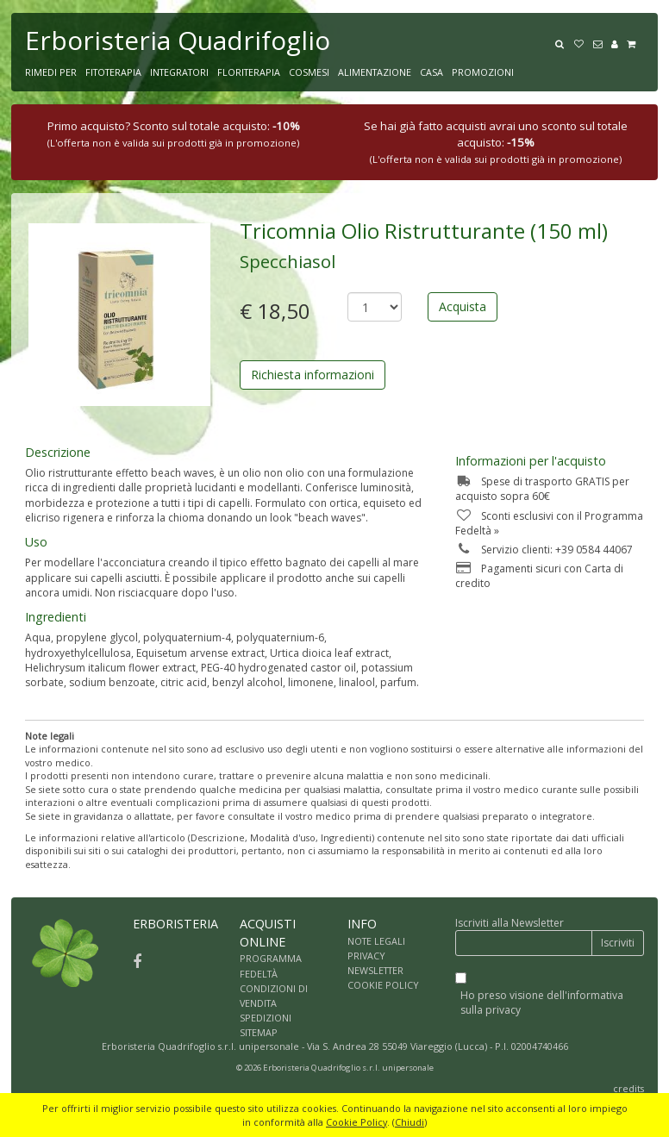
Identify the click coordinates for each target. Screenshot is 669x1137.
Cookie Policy (356, 1121)
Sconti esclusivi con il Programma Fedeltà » (549, 523)
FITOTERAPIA (113, 72)
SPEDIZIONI (265, 1017)
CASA (431, 72)
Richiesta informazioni (312, 374)
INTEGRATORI (179, 72)
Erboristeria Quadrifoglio (177, 40)
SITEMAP (259, 1032)
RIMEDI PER (51, 72)
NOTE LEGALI (376, 940)
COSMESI (309, 72)
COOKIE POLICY (383, 984)
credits (628, 1088)
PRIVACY (366, 955)
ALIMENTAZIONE (374, 72)
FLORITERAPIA (248, 72)
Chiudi (409, 1121)
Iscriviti (618, 942)
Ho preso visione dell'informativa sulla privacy (541, 1002)
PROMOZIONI (483, 72)
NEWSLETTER (375, 970)
